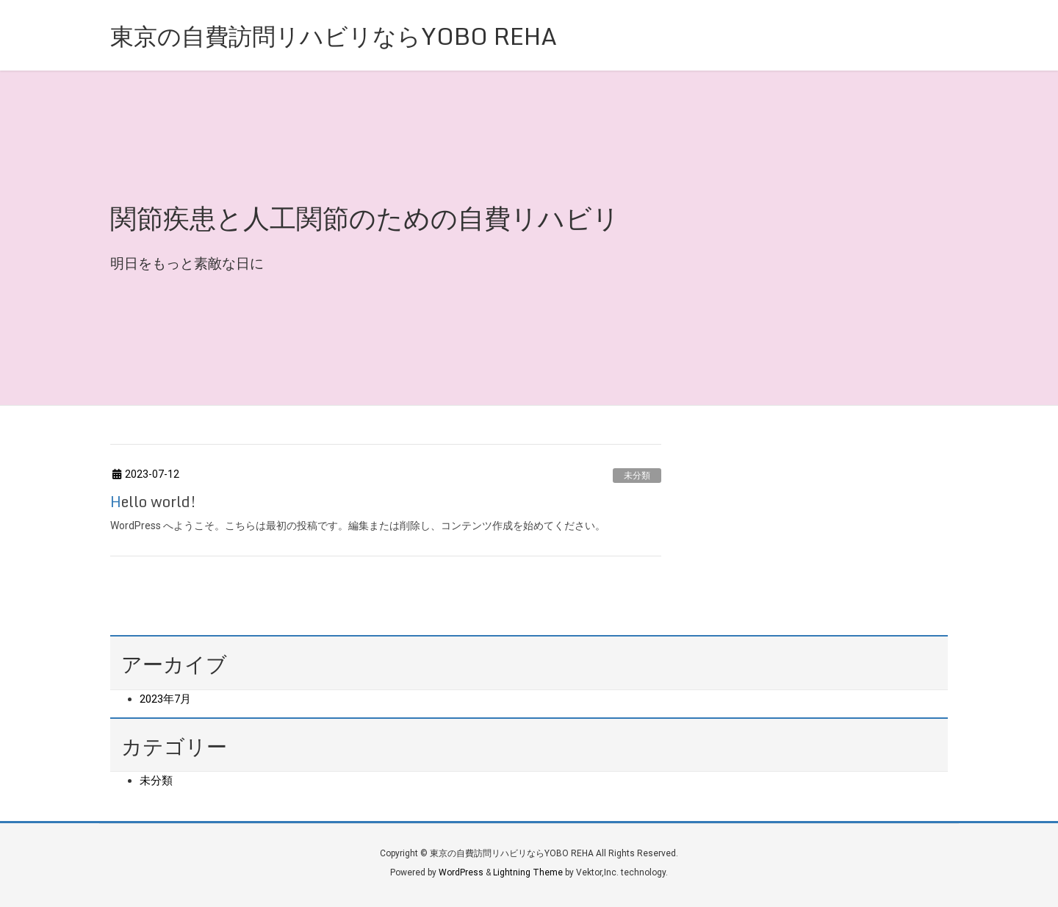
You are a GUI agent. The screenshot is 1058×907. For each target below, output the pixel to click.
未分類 (637, 475)
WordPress (461, 872)
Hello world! (153, 502)
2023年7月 (165, 699)
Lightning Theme (528, 872)
